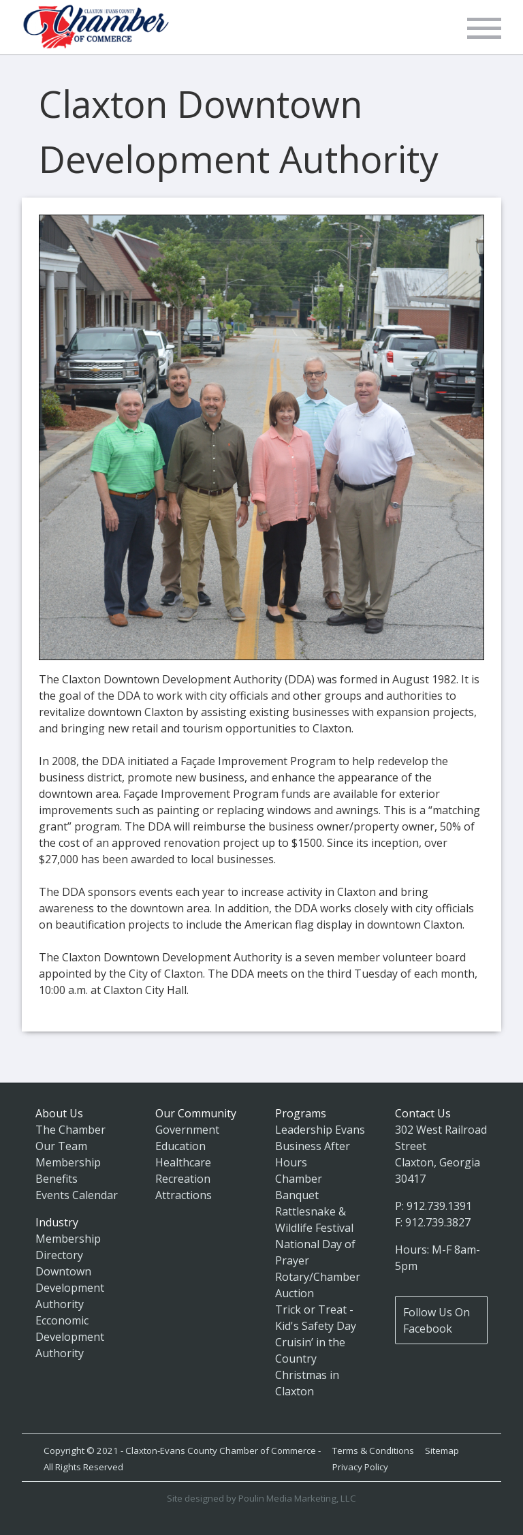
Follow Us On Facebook (436, 1320)
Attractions (183, 1195)
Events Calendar (76, 1195)
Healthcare (183, 1162)
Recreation (182, 1178)
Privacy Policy (360, 1467)
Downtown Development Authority (69, 1288)
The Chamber (70, 1129)
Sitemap (442, 1450)
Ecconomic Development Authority (69, 1337)
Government (187, 1129)
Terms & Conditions (373, 1450)
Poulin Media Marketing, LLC (297, 1498)
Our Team (61, 1145)
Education (180, 1145)
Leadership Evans (320, 1129)
